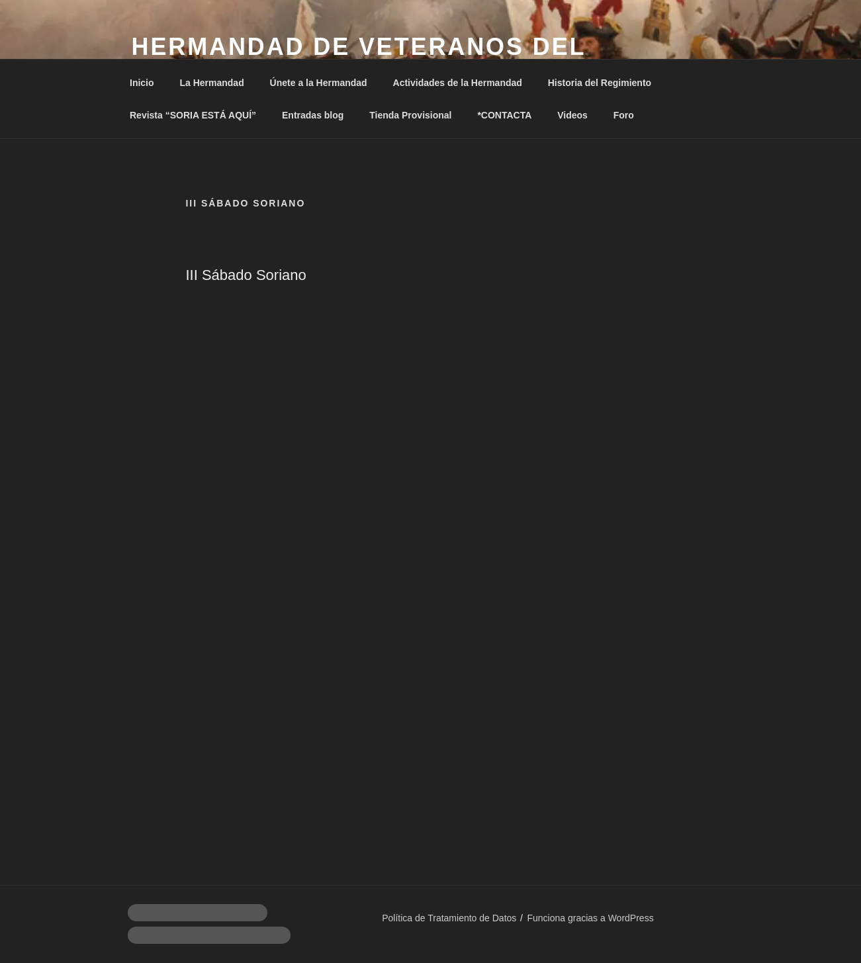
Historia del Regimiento (599, 82)
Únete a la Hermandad (318, 82)
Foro (623, 115)
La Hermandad (211, 82)
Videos (572, 115)
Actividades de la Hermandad (457, 82)
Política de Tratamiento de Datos (449, 918)
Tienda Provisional (410, 115)
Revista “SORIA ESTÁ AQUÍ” (193, 115)
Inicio (142, 82)
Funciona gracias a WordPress (590, 918)
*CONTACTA (504, 115)
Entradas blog (312, 115)
